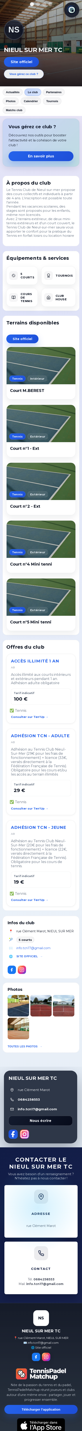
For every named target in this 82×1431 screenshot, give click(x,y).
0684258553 (29, 1099)
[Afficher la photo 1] (32, 4)
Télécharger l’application (41, 1409)
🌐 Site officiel (41, 1347)
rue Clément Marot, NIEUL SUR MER (45, 931)
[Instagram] (22, 970)
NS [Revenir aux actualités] (13, 29)
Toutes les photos (23, 1046)
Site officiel (21, 62)
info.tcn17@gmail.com (33, 948)
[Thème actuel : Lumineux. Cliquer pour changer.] (71, 10)
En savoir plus (41, 156)
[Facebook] (12, 970)
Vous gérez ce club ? (23, 74)
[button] (18, 1005)
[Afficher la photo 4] (50, 4)
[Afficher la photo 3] (44, 4)
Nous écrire (40, 1121)
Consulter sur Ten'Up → (29, 717)
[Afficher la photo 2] (38, 4)
